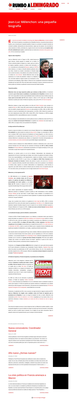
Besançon (27, 67)
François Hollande (12, 193)
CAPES (35, 67)
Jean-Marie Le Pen (40, 203)
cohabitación (41, 120)
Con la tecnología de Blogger (38, 397)
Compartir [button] (62, 40)
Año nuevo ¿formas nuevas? (22, 353)
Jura (9, 67)
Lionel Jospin (37, 201)
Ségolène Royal (46, 247)
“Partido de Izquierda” (18, 252)
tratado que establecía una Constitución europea (34, 218)
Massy (14, 107)
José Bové (47, 222)
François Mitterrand (19, 147)
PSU (39, 136)
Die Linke (24, 266)
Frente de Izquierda (47, 99)
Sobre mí (24, 9)
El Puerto (17, 9)
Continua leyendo (44, 345)
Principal (10, 9)
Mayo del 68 (33, 132)
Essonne (28, 109)
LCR (35, 136)
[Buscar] (63, 3)
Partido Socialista (39, 105)
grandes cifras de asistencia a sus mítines (23, 297)
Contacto (32, 9)
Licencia (39, 9)
